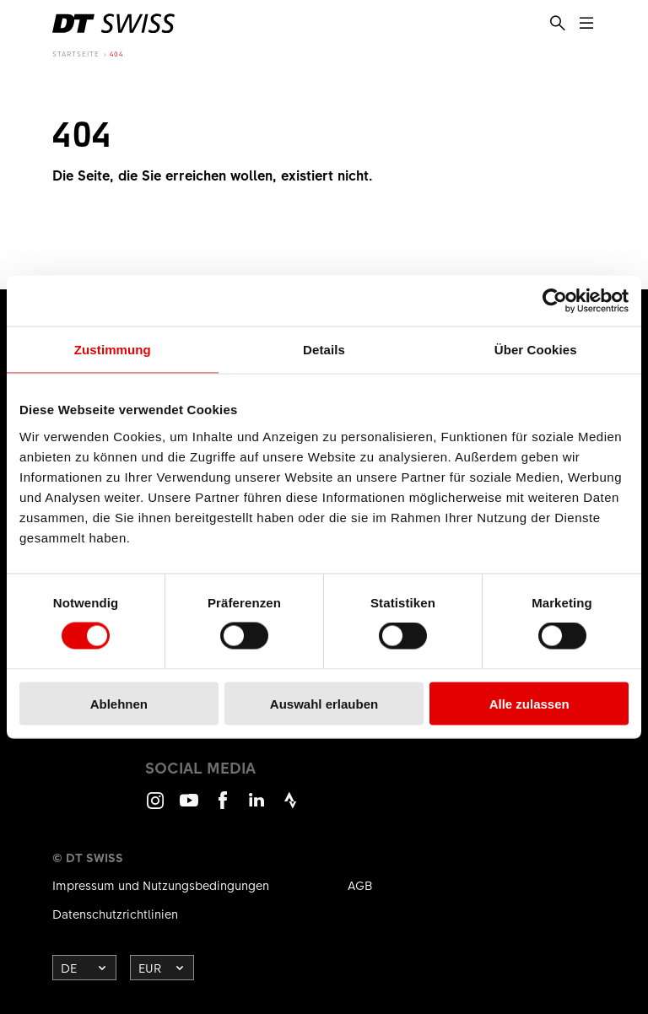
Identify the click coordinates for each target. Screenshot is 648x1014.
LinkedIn (256, 807)
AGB (360, 885)
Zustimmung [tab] (112, 349)
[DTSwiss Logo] (113, 23)
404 (116, 53)
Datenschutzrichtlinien (115, 913)
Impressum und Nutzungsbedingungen (160, 885)
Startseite (76, 53)
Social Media (200, 767)
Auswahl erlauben (324, 703)
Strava (290, 807)
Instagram (155, 807)
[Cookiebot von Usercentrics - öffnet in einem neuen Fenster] (555, 301)
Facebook (223, 807)
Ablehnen (119, 703)
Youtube (189, 807)
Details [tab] (324, 349)
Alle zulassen (529, 703)
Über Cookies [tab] (535, 349)
